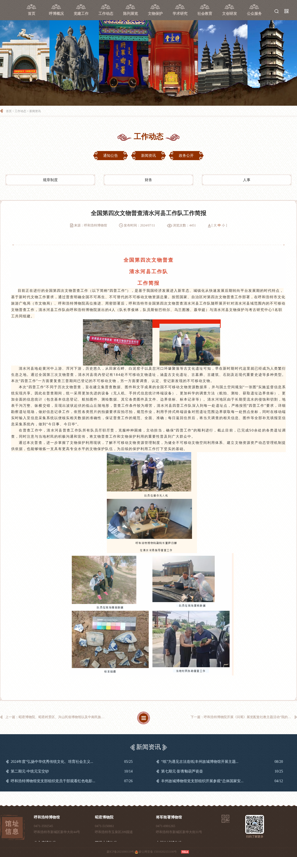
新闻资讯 (35, 111)
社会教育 (204, 14)
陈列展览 (130, 14)
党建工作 (81, 14)
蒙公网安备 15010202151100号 (158, 851)
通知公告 (110, 156)
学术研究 (180, 14)
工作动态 (105, 14)
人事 (246, 180)
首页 (31, 14)
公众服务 (254, 14)
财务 (148, 180)
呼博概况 (56, 14)
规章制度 (50, 180)
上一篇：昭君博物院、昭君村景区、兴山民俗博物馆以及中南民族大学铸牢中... (58, 717)
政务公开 (186, 156)
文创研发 (229, 14)
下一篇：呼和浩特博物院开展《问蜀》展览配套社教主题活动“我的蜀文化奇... (244, 717)
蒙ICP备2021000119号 (120, 851)
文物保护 (155, 14)
